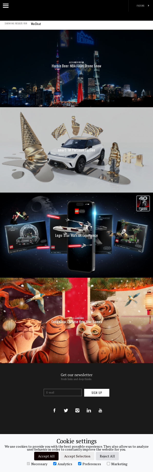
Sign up (97, 393)
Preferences (89, 464)
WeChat (36, 27)
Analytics (62, 464)
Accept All (46, 456)
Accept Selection (77, 456)
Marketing (117, 464)
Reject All (107, 456)
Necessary (37, 464)
